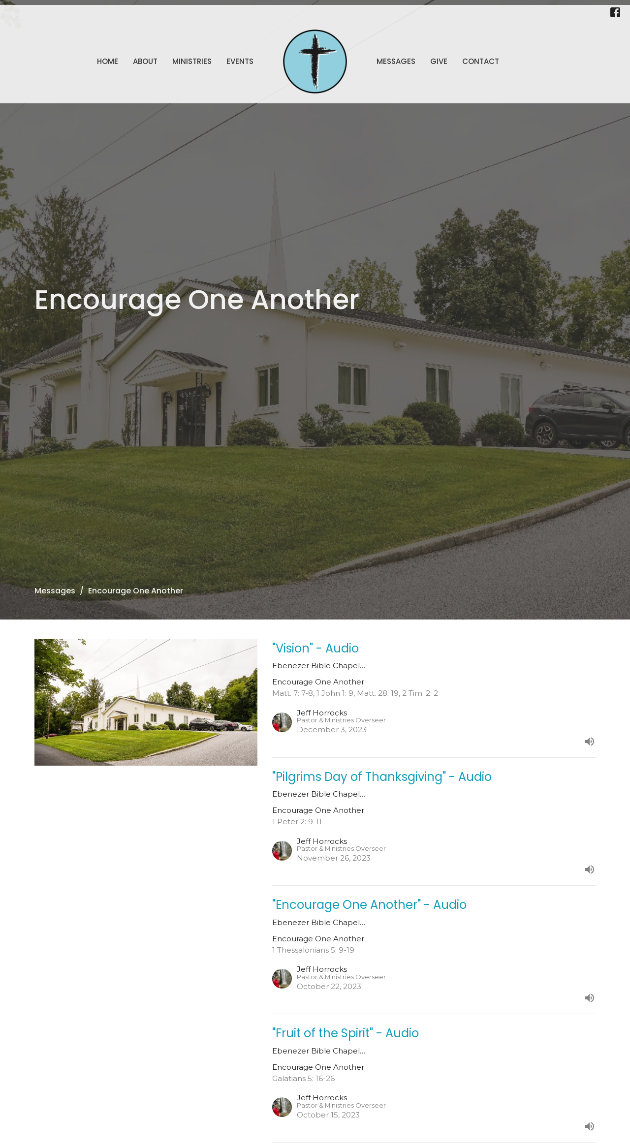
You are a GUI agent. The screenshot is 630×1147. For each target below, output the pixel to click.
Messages (396, 61)
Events (239, 61)
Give (438, 61)
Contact (480, 61)
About (145, 61)
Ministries (192, 61)
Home (107, 61)
